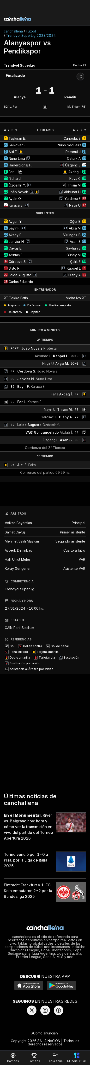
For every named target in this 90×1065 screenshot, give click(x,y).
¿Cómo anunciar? (45, 1033)
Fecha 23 (79, 65)
